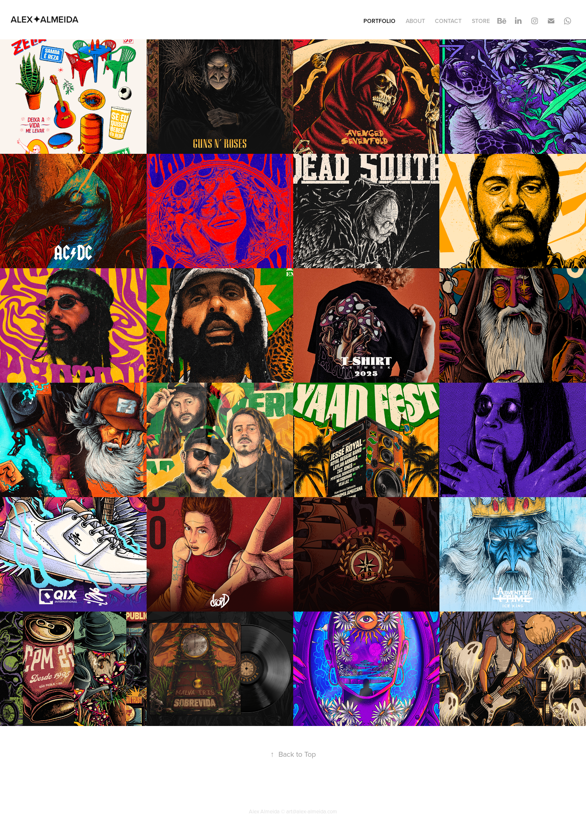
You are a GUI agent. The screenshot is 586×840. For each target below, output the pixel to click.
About (415, 21)
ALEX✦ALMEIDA (44, 19)
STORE (481, 21)
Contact (448, 21)
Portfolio (379, 21)
